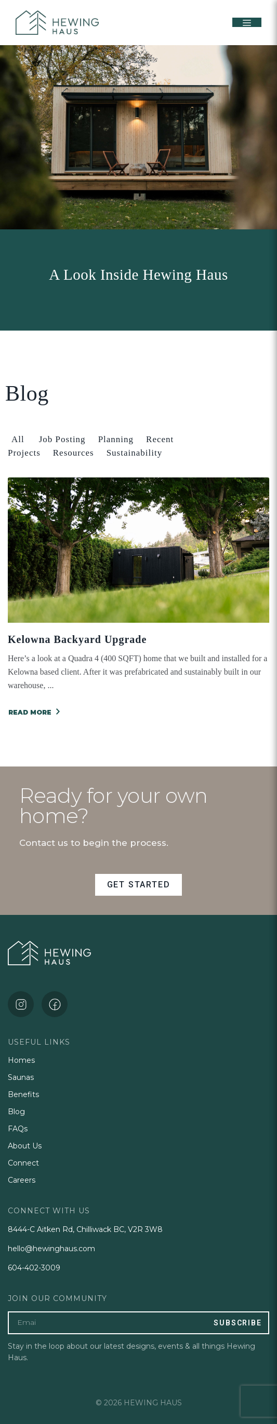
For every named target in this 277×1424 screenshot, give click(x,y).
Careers (21, 1180)
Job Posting (62, 439)
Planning (116, 439)
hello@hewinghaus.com (51, 1248)
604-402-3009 (34, 1267)
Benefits (23, 1094)
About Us (25, 1146)
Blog (16, 1111)
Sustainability (135, 453)
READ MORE (34, 712)
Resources (73, 453)
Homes (21, 1060)
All (17, 439)
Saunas (21, 1077)
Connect (23, 1163)
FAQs (18, 1128)
